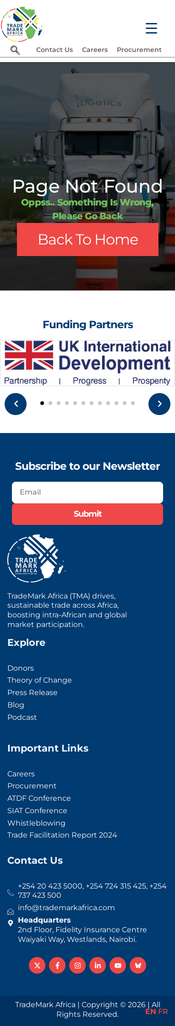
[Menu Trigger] (145, 24)
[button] (42, 403)
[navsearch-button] (15, 51)
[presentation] (16, 404)
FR (163, 1011)
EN (150, 1011)
